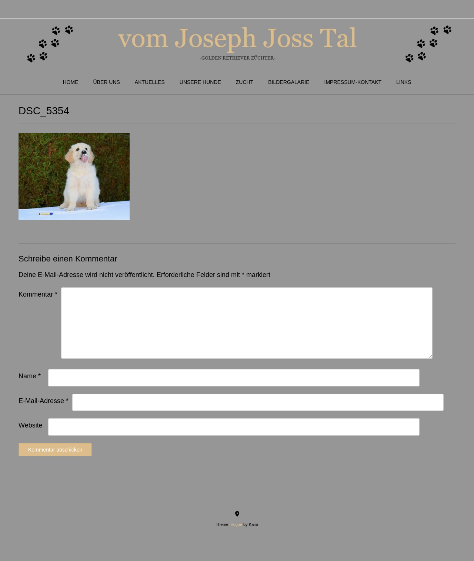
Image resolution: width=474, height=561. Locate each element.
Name (30, 376)
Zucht (244, 82)
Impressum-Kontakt (353, 82)
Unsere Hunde (200, 82)
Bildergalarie (288, 82)
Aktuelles (150, 82)
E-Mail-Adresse (44, 401)
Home (70, 82)
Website (31, 425)
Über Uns (106, 82)
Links (403, 82)
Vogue (236, 524)
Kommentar (38, 294)
